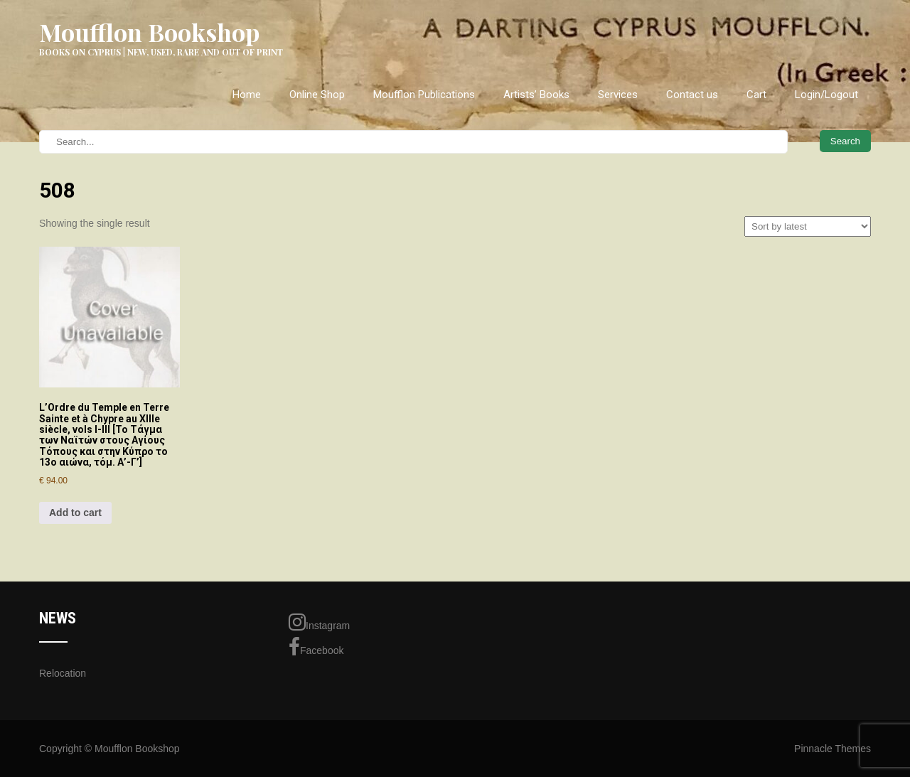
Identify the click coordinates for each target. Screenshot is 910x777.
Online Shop (317, 94)
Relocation (62, 673)
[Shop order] (807, 226)
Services (618, 94)
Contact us (692, 94)
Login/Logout (826, 94)
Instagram (319, 622)
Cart (756, 94)
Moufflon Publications (424, 94)
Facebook (316, 647)
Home (246, 94)
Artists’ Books (536, 94)
